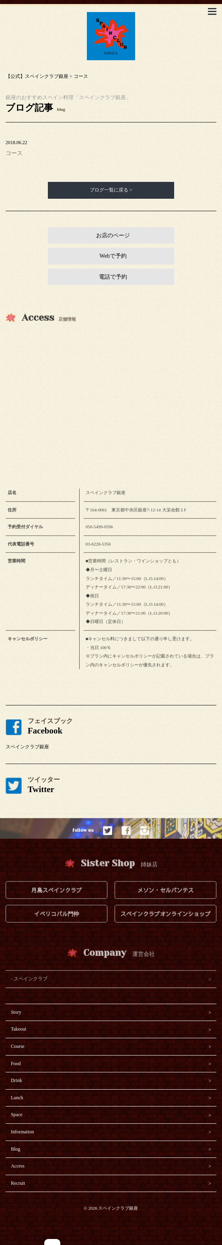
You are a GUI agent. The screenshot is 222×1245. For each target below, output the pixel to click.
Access (18, 1166)
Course (18, 1046)
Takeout (18, 1029)
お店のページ (113, 235)
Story (16, 1012)
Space (17, 1114)
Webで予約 (112, 256)
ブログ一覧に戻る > (111, 190)
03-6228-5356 (98, 554)
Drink (16, 1080)
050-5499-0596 (99, 536)
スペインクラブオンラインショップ (166, 924)
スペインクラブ (30, 989)
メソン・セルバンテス (166, 900)
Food (16, 1063)
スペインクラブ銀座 (27, 747)
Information (22, 1132)
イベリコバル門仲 (56, 924)
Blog (15, 1149)
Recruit (18, 1183)
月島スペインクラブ (56, 900)
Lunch (17, 1097)
